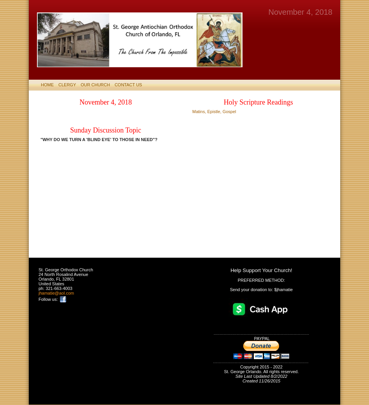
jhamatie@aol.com (56, 293)
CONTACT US (128, 84)
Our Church (95, 84)
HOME (47, 84)
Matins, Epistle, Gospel (214, 111)
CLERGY (67, 84)
